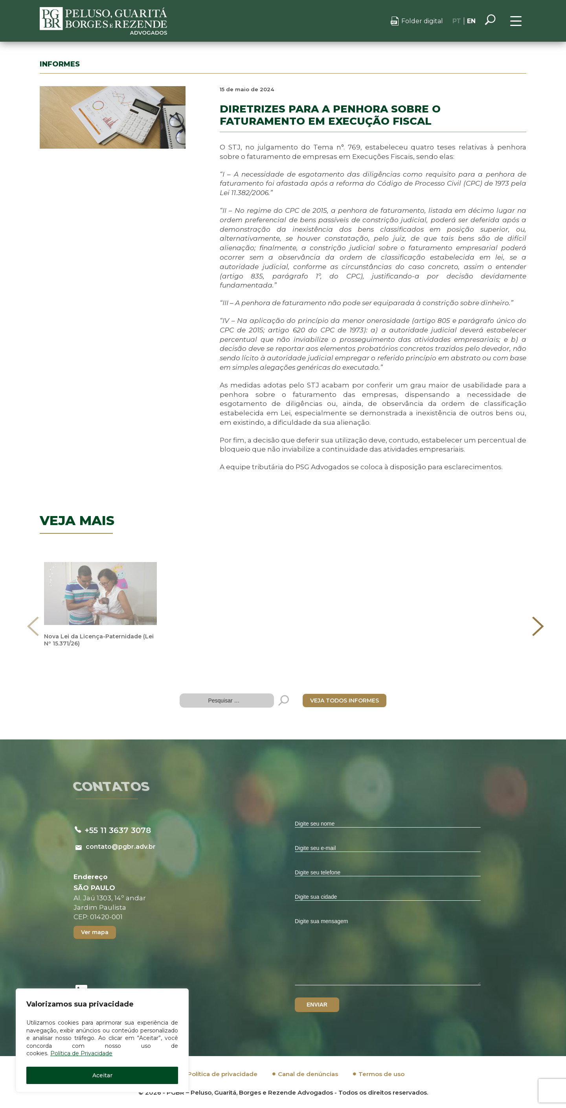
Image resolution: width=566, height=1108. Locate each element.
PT (456, 21)
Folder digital (422, 21)
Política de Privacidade (81, 1053)
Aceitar (102, 1075)
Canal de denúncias (308, 1074)
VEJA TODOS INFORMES (344, 700)
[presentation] (33, 626)
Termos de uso (381, 1074)
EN (471, 21)
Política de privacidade (222, 1074)
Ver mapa (94, 932)
